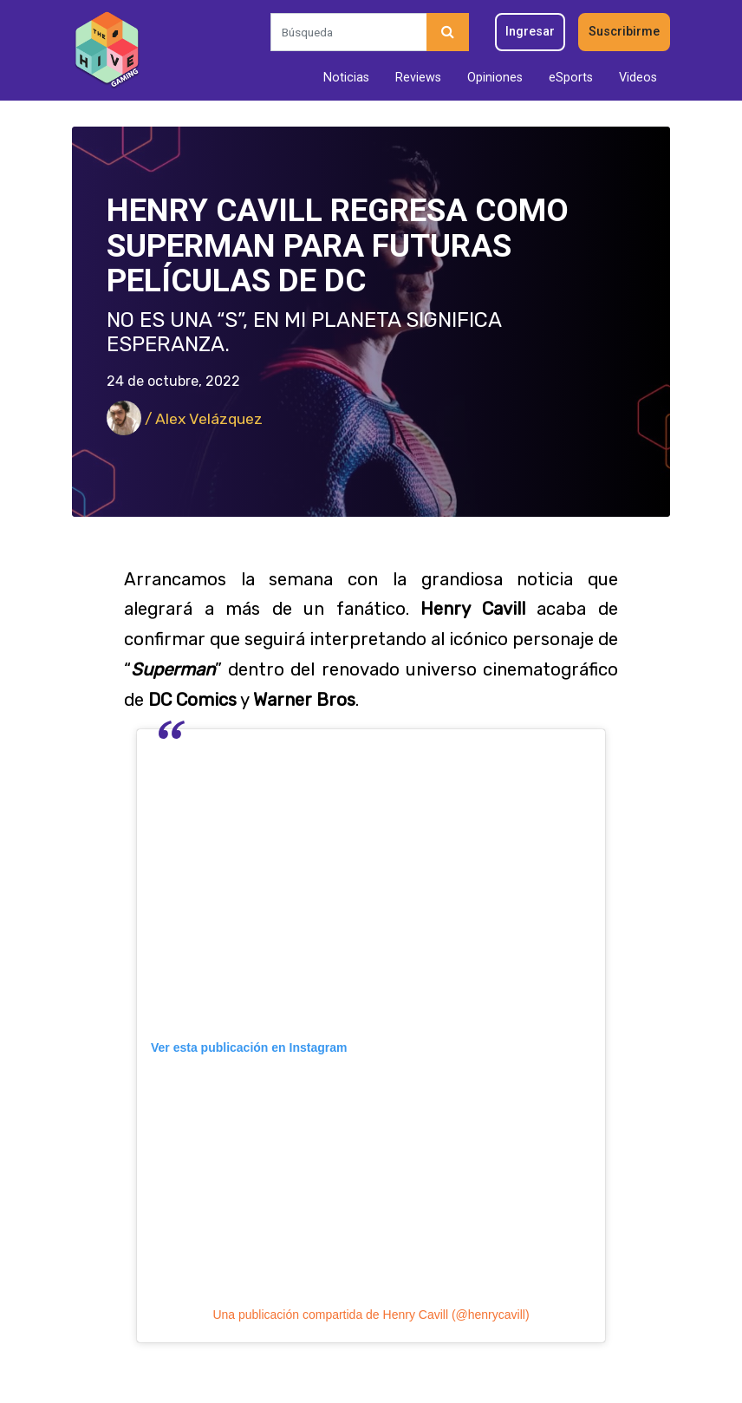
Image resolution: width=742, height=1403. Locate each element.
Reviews (418, 77)
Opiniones (495, 77)
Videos (638, 77)
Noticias (346, 77)
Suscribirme (624, 31)
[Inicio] (106, 50)
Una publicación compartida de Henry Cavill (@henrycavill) (370, 1314)
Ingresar (530, 31)
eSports (571, 77)
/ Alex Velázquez (185, 418)
